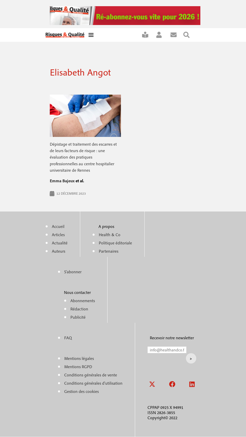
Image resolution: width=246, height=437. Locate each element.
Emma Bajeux (62, 180)
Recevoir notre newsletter (172, 337)
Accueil (58, 226)
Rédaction (79, 308)
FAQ (68, 337)
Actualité (60, 242)
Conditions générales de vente (90, 374)
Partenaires (108, 251)
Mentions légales (79, 358)
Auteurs (58, 251)
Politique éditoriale (115, 242)
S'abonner (148, 35)
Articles (58, 234)
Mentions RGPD (78, 366)
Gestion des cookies (81, 391)
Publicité (78, 317)
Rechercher (189, 35)
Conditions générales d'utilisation (93, 383)
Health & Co (109, 234)
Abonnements (82, 300)
